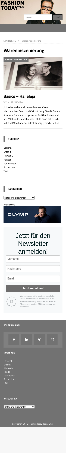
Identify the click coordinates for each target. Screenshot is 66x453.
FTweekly (8, 155)
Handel (7, 159)
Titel (6, 171)
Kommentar (10, 163)
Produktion (9, 167)
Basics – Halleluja (19, 96)
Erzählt (7, 152)
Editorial (8, 147)
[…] (57, 123)
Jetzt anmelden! (33, 288)
